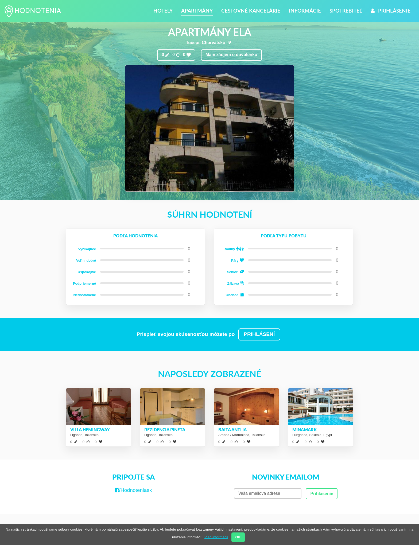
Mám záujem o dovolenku (231, 54)
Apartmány (197, 10)
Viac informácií (216, 537)
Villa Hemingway (90, 429)
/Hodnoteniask (133, 490)
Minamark (304, 429)
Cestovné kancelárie (250, 10)
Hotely (163, 10)
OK (238, 537)
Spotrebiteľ (345, 10)
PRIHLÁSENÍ (259, 334)
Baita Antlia (232, 429)
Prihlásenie (390, 10)
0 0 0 (176, 54)
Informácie (305, 10)
